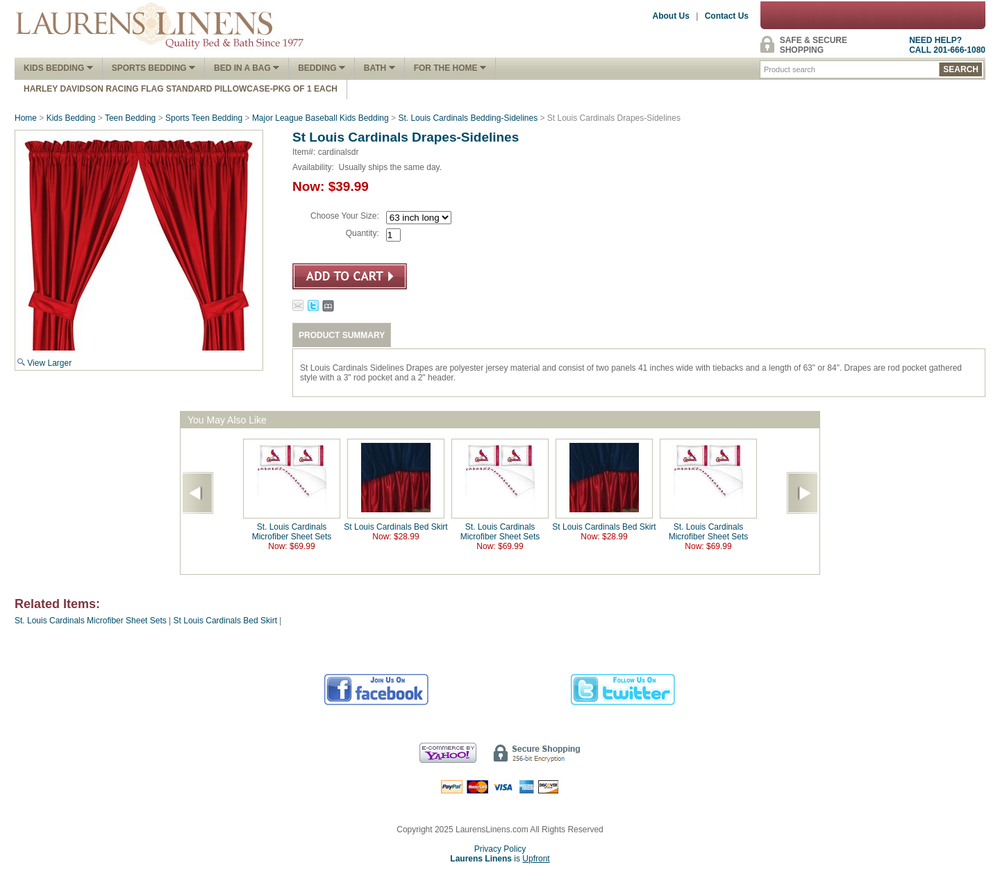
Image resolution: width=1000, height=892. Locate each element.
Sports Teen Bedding (203, 118)
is (499, 859)
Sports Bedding (153, 68)
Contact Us (727, 16)
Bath (379, 68)
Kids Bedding (58, 68)
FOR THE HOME (450, 68)
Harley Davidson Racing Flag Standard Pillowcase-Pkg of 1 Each (181, 89)
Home (26, 118)
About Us (671, 16)
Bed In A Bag (246, 68)
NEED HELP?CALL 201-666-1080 (947, 45)
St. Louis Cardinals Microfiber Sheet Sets (292, 531)
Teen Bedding (130, 118)
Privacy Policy (500, 849)
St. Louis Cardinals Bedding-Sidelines (468, 118)
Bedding (321, 68)
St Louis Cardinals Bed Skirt (395, 527)
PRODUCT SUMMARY (342, 335)
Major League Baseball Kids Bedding (320, 118)
